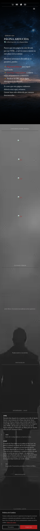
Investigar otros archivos (16, 75)
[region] (20, 520)
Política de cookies (11, 522)
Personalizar (11, 527)
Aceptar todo (28, 527)
